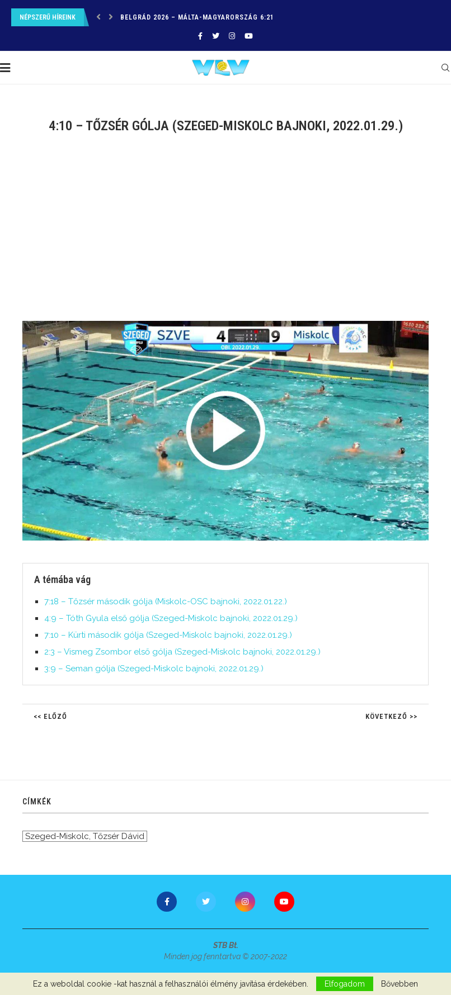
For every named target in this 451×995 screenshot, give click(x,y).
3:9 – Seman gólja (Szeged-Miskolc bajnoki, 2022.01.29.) (154, 669)
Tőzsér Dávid (118, 836)
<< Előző (50, 716)
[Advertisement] (225, 234)
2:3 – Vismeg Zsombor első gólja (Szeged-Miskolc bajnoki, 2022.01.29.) (182, 652)
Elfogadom (345, 983)
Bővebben (399, 984)
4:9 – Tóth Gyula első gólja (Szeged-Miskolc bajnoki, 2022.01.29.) (171, 618)
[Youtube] (249, 36)
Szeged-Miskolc (57, 836)
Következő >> (391, 716)
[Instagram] (232, 36)
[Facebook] (200, 36)
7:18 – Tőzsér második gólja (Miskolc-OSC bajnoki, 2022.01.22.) (165, 601)
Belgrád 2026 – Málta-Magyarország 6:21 (197, 17)
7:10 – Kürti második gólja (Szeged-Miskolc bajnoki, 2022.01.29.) (168, 635)
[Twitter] (215, 36)
